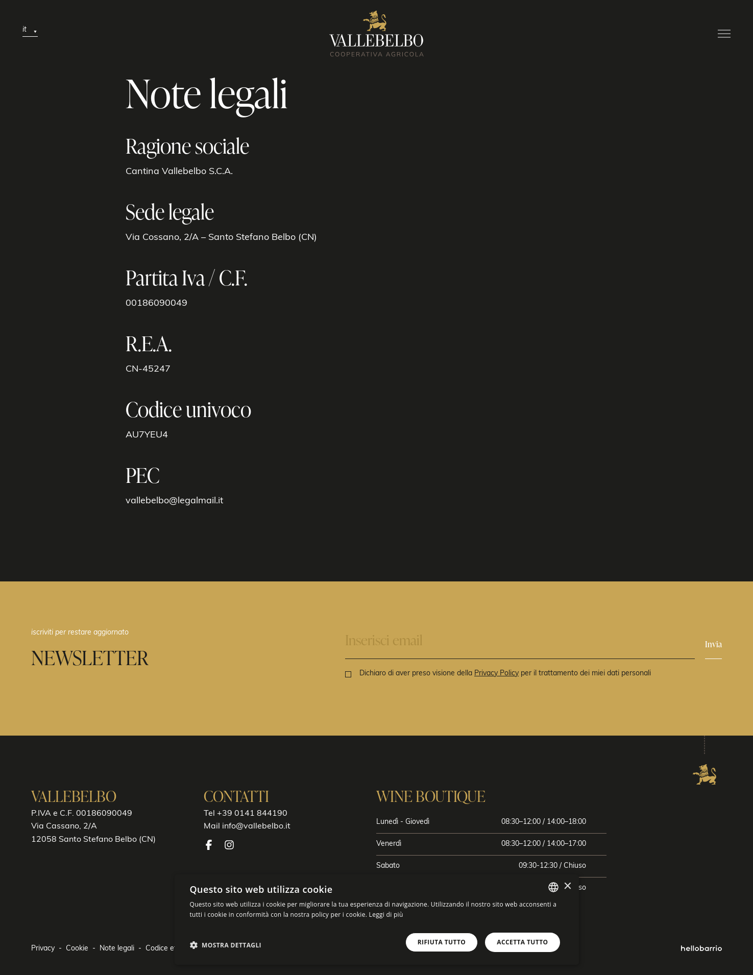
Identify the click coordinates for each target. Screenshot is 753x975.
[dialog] (377, 919)
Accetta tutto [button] (522, 942)
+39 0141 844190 (252, 814)
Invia (713, 644)
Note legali (117, 949)
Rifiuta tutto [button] (442, 942)
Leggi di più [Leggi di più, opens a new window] (386, 914)
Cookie (77, 949)
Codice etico (165, 949)
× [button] (567, 886)
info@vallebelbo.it (256, 826)
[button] (226, 945)
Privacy (43, 949)
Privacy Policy (496, 673)
